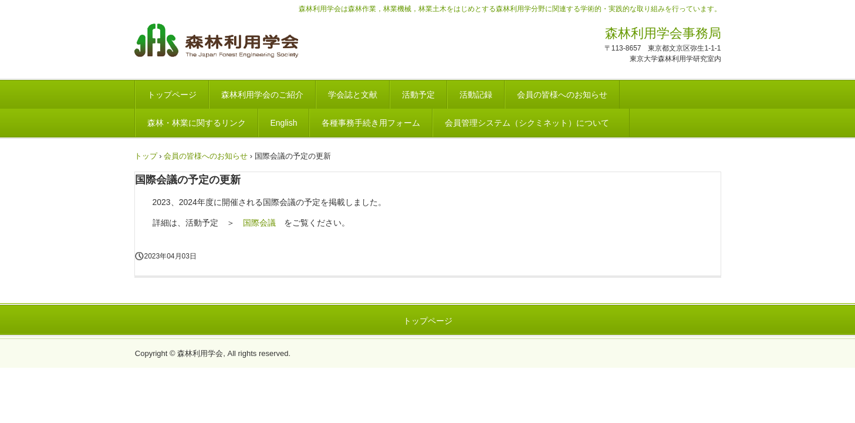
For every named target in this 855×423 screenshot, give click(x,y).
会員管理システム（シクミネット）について (531, 122)
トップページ (172, 94)
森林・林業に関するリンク (196, 122)
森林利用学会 (216, 42)
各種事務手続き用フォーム (371, 122)
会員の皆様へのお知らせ (562, 94)
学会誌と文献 (352, 94)
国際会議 (259, 222)
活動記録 (475, 94)
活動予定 (418, 94)
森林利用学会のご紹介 (262, 94)
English (284, 122)
